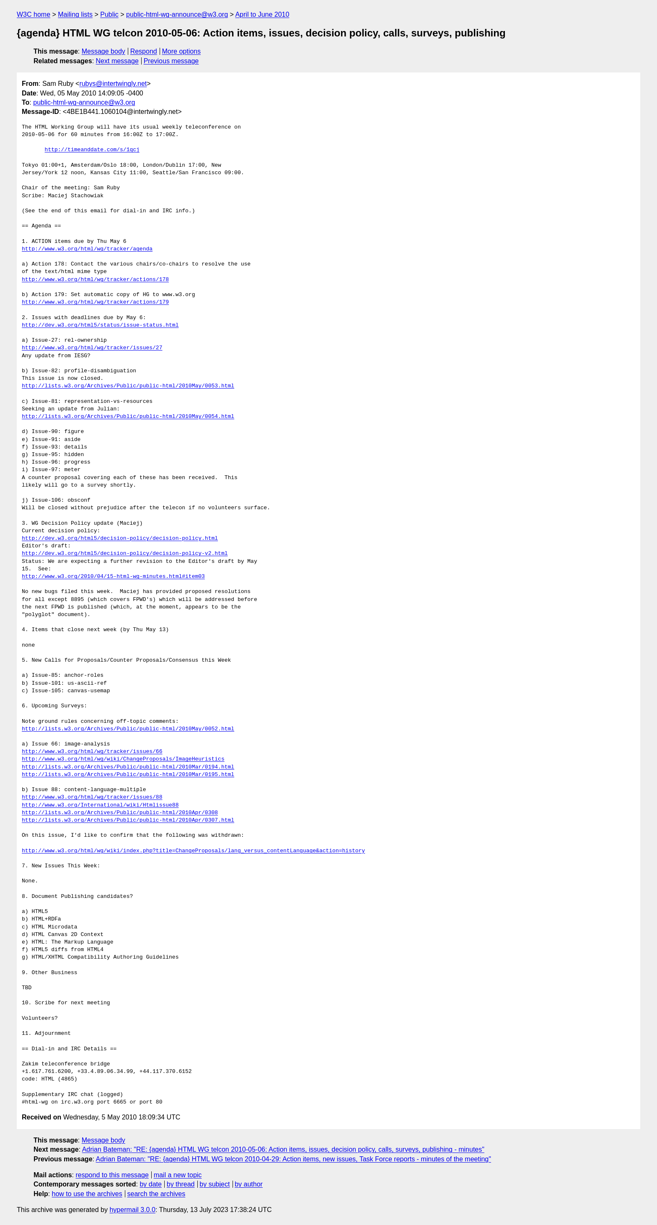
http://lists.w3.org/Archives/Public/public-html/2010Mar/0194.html (128, 767)
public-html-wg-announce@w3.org (177, 14)
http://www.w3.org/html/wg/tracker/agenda (87, 249)
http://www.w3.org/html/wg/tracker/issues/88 (92, 797)
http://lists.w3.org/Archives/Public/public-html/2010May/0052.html (128, 729)
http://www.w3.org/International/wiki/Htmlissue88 (100, 805)
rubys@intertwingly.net (113, 83)
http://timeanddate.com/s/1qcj (92, 150)
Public (109, 14)
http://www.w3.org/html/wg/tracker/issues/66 (92, 752)
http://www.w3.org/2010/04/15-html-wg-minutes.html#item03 (113, 576)
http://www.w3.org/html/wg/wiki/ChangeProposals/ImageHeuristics (123, 759)
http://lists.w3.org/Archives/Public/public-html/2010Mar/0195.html (128, 775)
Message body (103, 51)
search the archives (156, 1193)
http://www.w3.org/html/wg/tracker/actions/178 (95, 280)
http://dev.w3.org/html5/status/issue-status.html (100, 325)
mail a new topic (178, 1175)
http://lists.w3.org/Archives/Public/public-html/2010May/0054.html (128, 416)
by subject (214, 1184)
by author (249, 1184)
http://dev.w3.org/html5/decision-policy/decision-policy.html (120, 538)
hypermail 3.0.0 (132, 1209)
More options (181, 51)
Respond (143, 51)
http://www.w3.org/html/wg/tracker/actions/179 (95, 302)
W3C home (33, 14)
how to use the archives (87, 1193)
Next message (117, 60)
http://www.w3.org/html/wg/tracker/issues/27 (92, 348)
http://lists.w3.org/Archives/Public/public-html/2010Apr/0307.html (128, 820)
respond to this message (111, 1175)
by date (150, 1184)
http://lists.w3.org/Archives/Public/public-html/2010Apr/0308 (120, 813)
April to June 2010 (262, 14)
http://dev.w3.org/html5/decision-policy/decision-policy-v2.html (125, 553)
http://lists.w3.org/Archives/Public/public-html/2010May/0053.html (128, 386)
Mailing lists (75, 14)
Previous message (171, 60)
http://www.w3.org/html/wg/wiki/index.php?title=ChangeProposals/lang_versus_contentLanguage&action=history (193, 851)
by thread (181, 1184)
